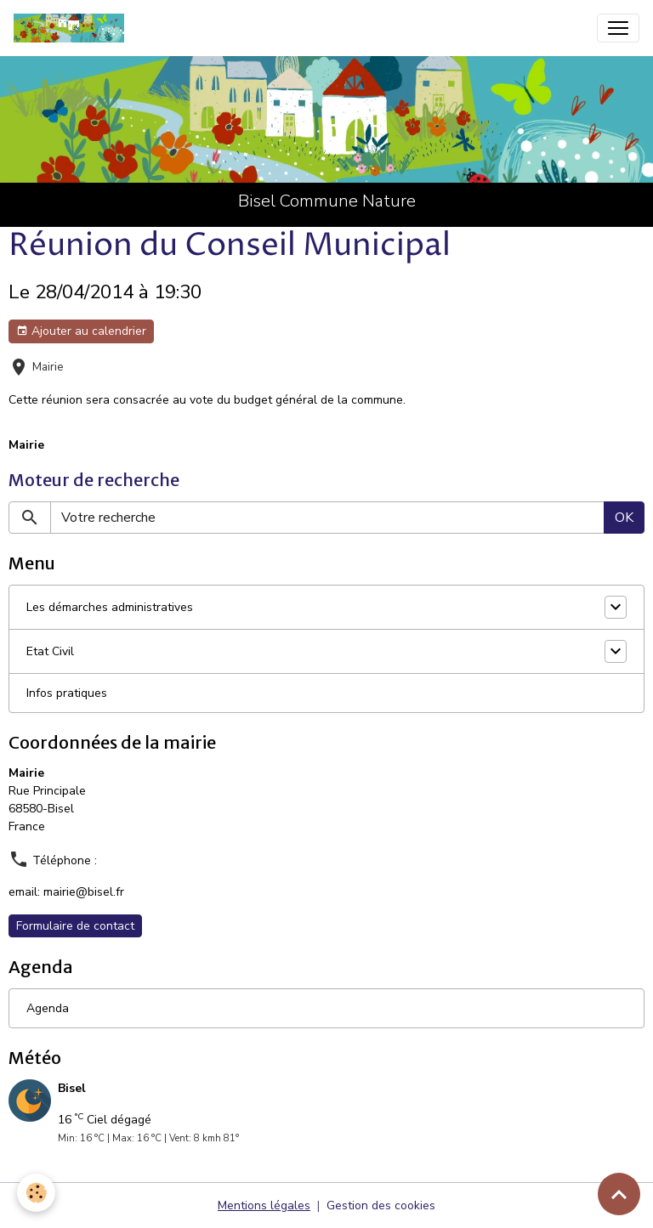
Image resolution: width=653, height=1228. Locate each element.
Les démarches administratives (109, 607)
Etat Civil (50, 651)
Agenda (47, 1008)
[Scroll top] (619, 1194)
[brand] (72, 28)
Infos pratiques (66, 693)
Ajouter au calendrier (81, 331)
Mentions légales (264, 1205)
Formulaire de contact (75, 926)
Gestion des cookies (380, 1205)
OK (624, 517)
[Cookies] (36, 1193)
